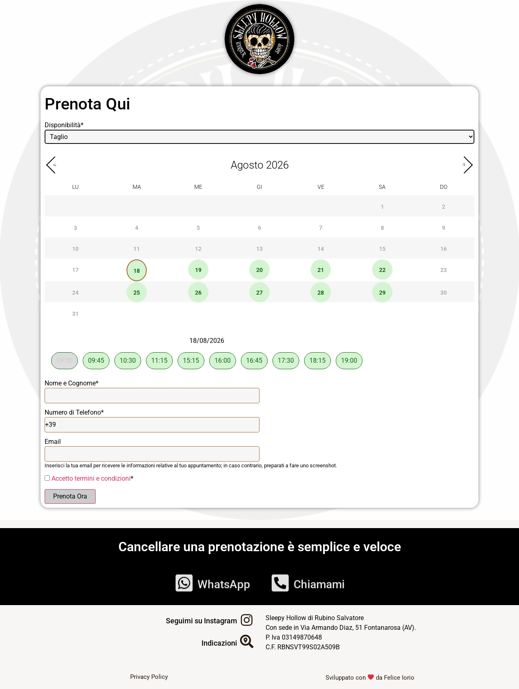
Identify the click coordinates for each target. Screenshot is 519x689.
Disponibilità (64, 125)
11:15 (159, 360)
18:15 (317, 360)
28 (320, 292)
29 (382, 292)
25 (136, 292)
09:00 (64, 360)
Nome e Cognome (72, 383)
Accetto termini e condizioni (91, 478)
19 (198, 270)
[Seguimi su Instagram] (246, 620)
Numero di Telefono (74, 412)
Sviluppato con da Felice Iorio (370, 677)
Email (53, 441)
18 (136, 270)
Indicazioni (219, 643)
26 (198, 292)
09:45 (96, 360)
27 (259, 292)
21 (320, 270)
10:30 (128, 360)
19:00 (349, 360)
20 (259, 270)
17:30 (286, 360)
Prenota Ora (70, 496)
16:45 (254, 360)
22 (382, 270)
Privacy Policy (149, 676)
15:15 (191, 360)
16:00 (222, 360)
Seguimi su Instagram (201, 620)
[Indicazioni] (246, 641)
